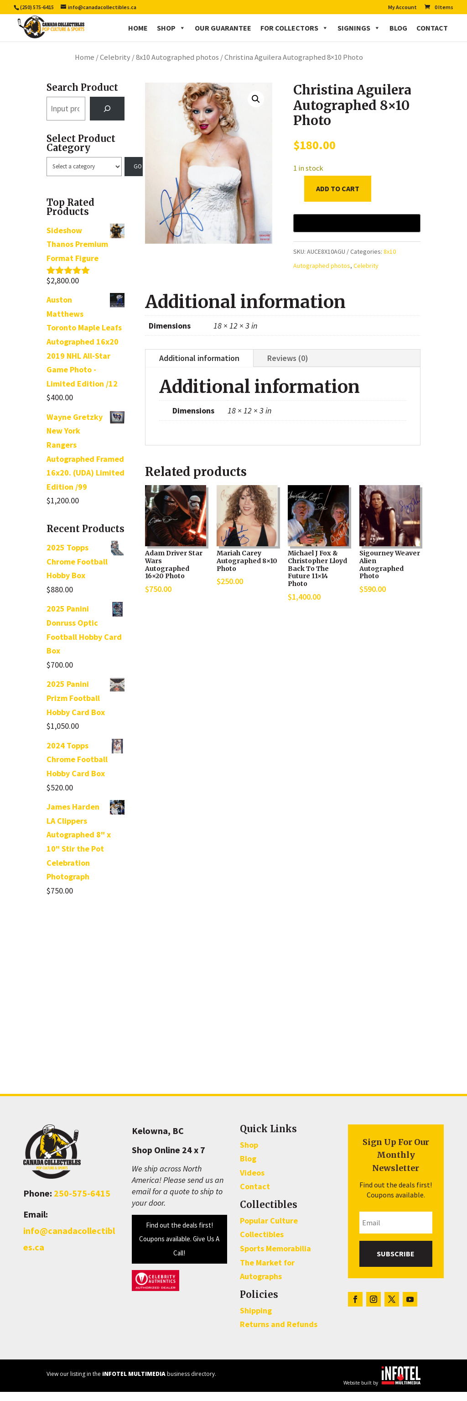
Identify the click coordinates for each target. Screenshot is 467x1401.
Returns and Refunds (278, 1333)
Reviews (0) (287, 367)
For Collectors (294, 27)
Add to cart (337, 197)
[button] (256, 108)
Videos (252, 1181)
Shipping (256, 1319)
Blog (398, 27)
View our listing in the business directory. (131, 1383)
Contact (432, 27)
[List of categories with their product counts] (84, 175)
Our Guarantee (223, 27)
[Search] (107, 118)
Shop (171, 27)
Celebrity (115, 66)
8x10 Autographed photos (177, 66)
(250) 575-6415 (37, 7)
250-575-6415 (82, 1202)
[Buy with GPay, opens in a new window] (356, 232)
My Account (402, 7)
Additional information (199, 367)
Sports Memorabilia (275, 1257)
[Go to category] (134, 175)
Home (138, 27)
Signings (358, 27)
